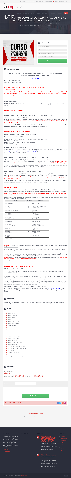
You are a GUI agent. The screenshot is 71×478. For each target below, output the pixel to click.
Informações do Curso (37, 28)
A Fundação (18, 13)
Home (29, 28)
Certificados (26, 13)
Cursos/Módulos (63, 438)
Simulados (44, 13)
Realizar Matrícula (52, 61)
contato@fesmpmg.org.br (62, 1)
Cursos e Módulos (35, 13)
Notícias (62, 444)
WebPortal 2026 (24, 475)
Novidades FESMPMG (62, 447)
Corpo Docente (52, 13)
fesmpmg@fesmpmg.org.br (53, 288)
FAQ (61, 450)
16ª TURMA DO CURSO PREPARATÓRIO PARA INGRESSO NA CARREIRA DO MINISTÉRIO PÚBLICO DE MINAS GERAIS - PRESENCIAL (48, 456)
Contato (60, 13)
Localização (62, 442)
